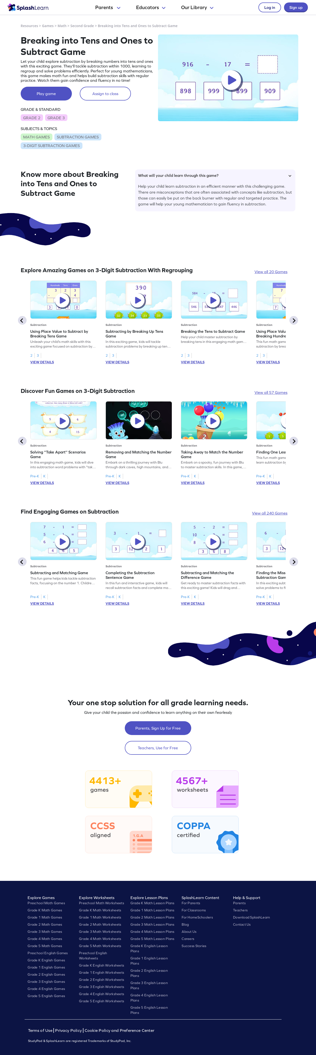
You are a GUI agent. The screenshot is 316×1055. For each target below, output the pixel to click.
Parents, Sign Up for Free (158, 728)
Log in (269, 7)
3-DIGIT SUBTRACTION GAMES (51, 145)
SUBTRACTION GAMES (78, 137)
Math (62, 25)
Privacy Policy (68, 1030)
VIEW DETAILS (42, 362)
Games (48, 25)
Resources (29, 25)
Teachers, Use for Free (158, 748)
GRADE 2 (31, 118)
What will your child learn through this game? (214, 175)
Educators (150, 7)
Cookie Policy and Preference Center (120, 1030)
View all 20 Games (270, 271)
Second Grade (82, 25)
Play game (46, 93)
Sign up (295, 7)
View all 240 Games (269, 513)
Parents (107, 7)
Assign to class (105, 93)
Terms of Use (41, 1030)
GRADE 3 (56, 118)
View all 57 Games (270, 392)
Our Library (197, 7)
